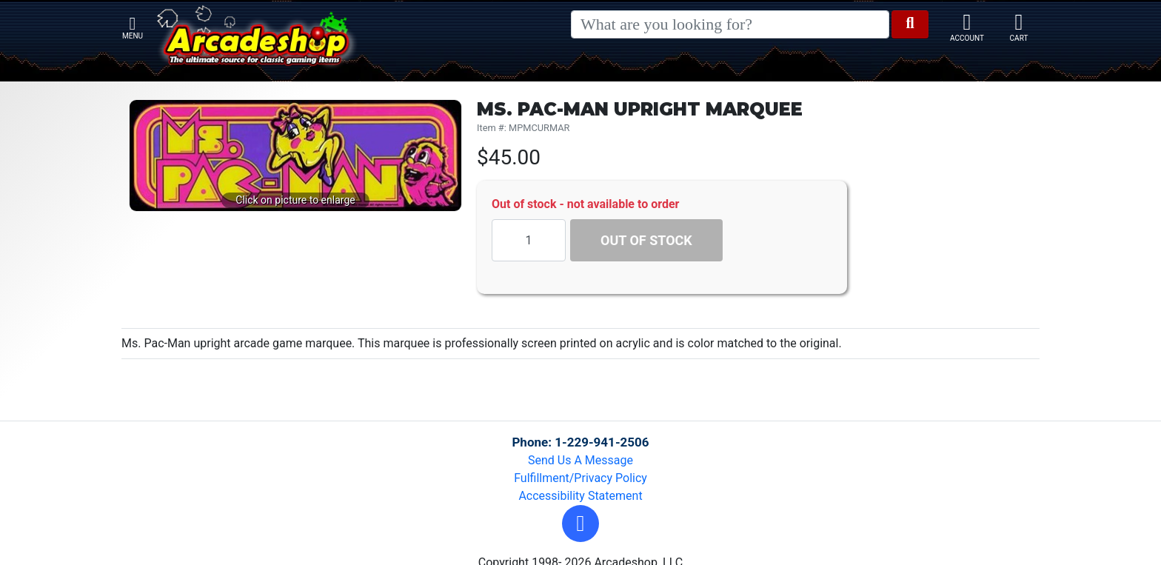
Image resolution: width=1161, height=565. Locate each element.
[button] (580, 523)
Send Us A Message (580, 460)
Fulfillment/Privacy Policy (580, 478)
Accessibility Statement (580, 496)
